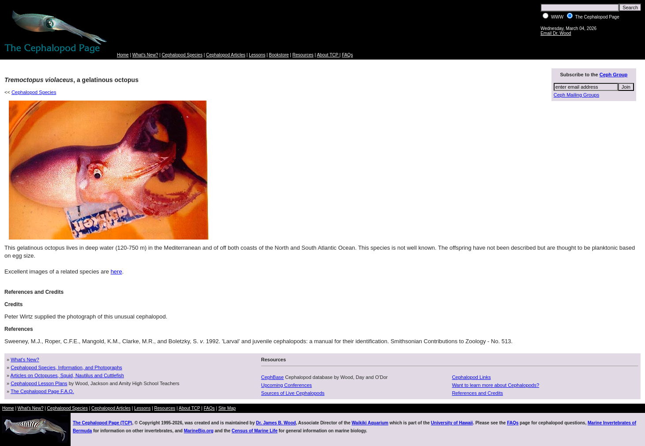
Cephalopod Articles (225, 54)
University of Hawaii (452, 422)
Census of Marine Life (255, 430)
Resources (303, 54)
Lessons (257, 54)
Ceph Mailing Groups (576, 94)
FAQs (347, 54)
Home (123, 54)
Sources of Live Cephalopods (293, 393)
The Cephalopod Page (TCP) (102, 422)
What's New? (145, 54)
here (116, 271)
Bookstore (279, 54)
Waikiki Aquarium (370, 422)
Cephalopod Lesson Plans (39, 383)
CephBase (272, 377)
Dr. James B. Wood (276, 422)
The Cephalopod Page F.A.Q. (42, 391)
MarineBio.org (199, 430)
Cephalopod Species (182, 54)
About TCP (328, 54)
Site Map (227, 408)
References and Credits (477, 393)
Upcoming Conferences (286, 385)
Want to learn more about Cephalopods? (495, 385)
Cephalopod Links (471, 377)
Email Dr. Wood (555, 33)
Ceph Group (614, 74)
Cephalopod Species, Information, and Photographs (66, 367)
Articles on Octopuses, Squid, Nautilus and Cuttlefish (67, 375)
